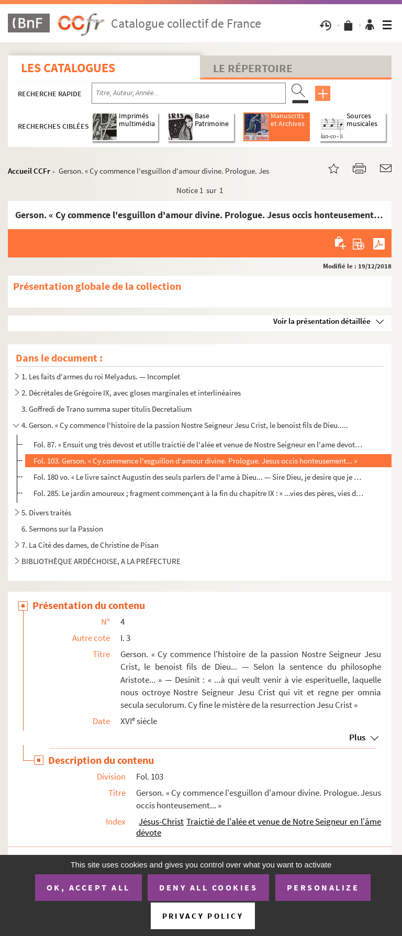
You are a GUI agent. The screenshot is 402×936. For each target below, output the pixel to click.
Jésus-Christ (161, 821)
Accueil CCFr (29, 171)
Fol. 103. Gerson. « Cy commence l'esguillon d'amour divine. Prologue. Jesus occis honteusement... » (195, 461)
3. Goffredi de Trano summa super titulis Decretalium (106, 409)
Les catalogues (68, 68)
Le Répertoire (253, 68)
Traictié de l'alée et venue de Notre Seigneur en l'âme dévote (258, 827)
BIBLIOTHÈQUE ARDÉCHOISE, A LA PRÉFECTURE (101, 561)
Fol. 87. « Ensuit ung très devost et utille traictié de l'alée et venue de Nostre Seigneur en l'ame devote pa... (198, 444)
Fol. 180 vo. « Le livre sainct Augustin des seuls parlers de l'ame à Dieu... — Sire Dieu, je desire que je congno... (198, 477)
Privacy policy (202, 916)
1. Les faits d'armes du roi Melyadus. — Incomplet (100, 376)
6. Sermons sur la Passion (62, 529)
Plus (357, 737)
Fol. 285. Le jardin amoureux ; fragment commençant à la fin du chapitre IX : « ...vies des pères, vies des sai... (198, 493)
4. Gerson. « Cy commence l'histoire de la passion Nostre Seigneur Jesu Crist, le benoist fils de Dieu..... (184, 425)
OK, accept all (88, 887)
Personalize (323, 887)
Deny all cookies (208, 887)
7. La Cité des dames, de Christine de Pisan (90, 545)
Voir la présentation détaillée (322, 321)
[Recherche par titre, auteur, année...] (189, 93)
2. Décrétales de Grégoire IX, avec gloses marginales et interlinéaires (131, 393)
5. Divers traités (46, 512)
